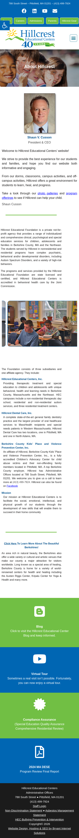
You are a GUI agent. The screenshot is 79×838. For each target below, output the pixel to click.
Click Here (26, 551)
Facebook (27, 470)
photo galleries (48, 193)
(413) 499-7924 (33, 467)
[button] (5, 25)
